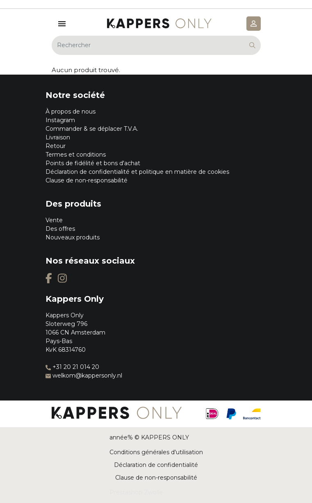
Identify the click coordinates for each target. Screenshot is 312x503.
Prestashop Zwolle (136, 492)
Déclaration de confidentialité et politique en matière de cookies (137, 171)
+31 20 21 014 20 (72, 367)
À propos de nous (71, 111)
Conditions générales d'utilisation (156, 452)
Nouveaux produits (73, 237)
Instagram (60, 120)
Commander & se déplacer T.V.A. (92, 128)
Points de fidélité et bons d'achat (93, 163)
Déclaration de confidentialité (156, 465)
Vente (54, 220)
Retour (56, 146)
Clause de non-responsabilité (87, 180)
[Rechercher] (156, 45)
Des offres (60, 228)
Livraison (58, 137)
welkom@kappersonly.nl (84, 375)
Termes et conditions (76, 154)
